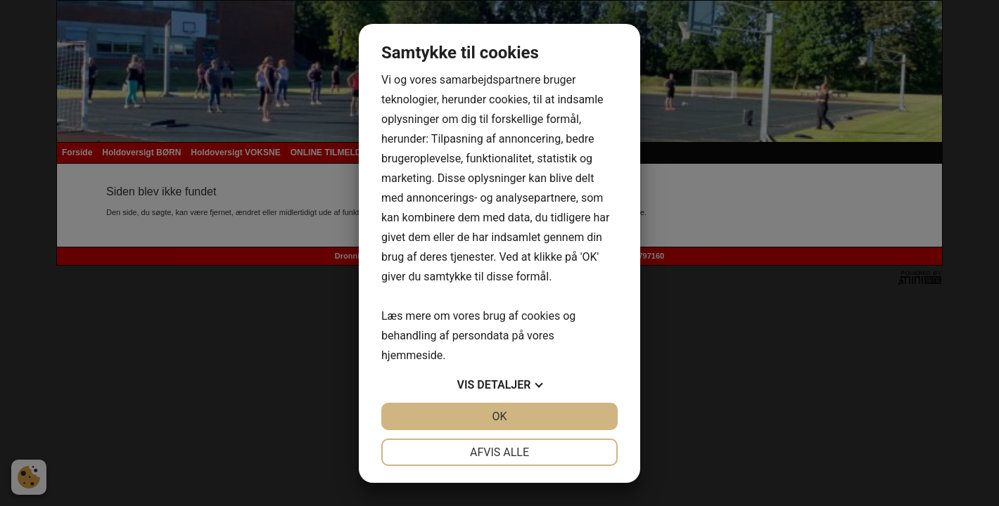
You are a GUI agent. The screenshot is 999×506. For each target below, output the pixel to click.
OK (499, 416)
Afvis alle (499, 452)
